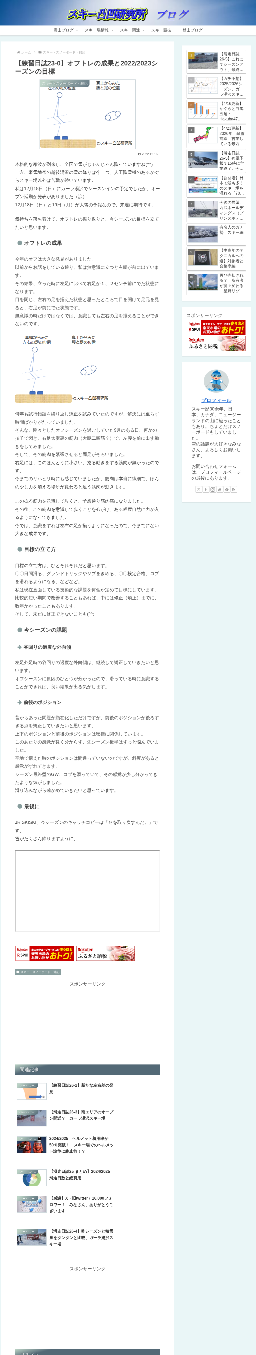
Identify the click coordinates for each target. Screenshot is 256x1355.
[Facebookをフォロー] (205, 489)
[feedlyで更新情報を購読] (227, 489)
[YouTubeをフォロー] (219, 489)
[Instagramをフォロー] (213, 489)
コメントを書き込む (87, 1298)
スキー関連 (129, 1339)
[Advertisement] (87, 1023)
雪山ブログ (81, 1339)
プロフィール (216, 400)
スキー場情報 (105, 1339)
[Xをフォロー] (199, 489)
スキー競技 (152, 1339)
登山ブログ (175, 1339)
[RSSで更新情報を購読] (233, 489)
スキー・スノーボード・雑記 (38, 972)
